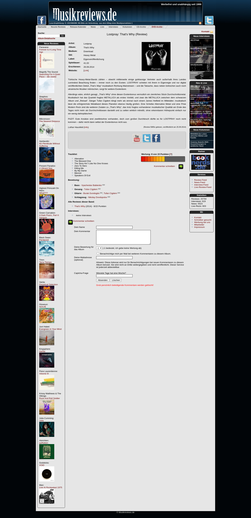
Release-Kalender (78, 27)
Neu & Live (201, 83)
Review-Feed (200, 180)
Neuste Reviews (58, 27)
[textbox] (49, 35)
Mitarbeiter (199, 224)
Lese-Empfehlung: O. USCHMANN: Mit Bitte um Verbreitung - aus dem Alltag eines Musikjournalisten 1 (91, 23)
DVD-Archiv (157, 27)
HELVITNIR (194, 40)
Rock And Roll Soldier (49, 398)
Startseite (42, 27)
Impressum (199, 227)
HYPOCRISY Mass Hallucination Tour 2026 (199, 88)
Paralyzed (44, 240)
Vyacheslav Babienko (91, 185)
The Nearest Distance (49, 121)
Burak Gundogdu (91, 193)
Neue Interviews (201, 36)
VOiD (41, 465)
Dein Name (79, 227)
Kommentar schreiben (164, 166)
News (93, 27)
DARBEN (194, 73)
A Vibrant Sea (45, 168)
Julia (41, 420)
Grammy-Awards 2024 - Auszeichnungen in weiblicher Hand (199, 144)
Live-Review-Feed (202, 187)
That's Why (79, 206)
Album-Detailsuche (46, 38)
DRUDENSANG (196, 65)
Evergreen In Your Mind (50, 329)
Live (102, 27)
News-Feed (199, 182)
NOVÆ (42, 307)
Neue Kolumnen (201, 130)
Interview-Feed (201, 185)
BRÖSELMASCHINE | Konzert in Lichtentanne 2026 (200, 97)
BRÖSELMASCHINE (198, 48)
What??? (43, 193)
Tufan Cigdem (90, 189)
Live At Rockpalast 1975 (50, 487)
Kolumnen (127, 27)
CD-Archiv (141, 27)
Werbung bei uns (202, 222)
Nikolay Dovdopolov (97, 197)
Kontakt (205, 31)
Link (86, 70)
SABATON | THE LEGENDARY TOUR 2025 (200, 104)
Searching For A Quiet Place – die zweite (49, 75)
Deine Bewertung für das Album (84, 248)
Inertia (42, 351)
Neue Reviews (51, 43)
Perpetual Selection (48, 284)
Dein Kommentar (82, 231)
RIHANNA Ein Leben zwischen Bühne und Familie (198, 136)
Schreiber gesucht (202, 220)
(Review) (127, 34)
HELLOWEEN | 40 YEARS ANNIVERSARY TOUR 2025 (201, 112)
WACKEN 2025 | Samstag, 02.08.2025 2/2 (200, 121)
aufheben (43, 443)
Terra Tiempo (45, 262)
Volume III (44, 373)
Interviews (113, 27)
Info (86, 127)
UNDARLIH (194, 57)
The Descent (45, 99)
